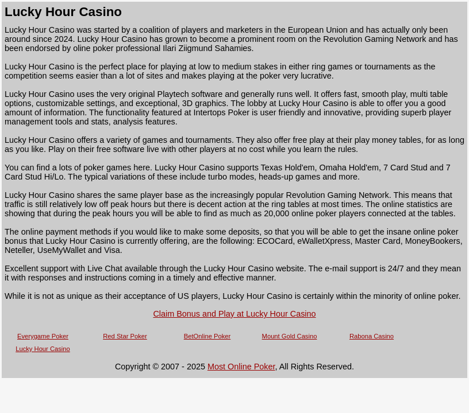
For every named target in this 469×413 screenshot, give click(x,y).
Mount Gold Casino (289, 336)
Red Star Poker (125, 336)
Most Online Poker (241, 366)
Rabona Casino (371, 336)
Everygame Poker (42, 336)
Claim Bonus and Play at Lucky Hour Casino (234, 313)
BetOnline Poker (207, 336)
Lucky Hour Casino (43, 348)
